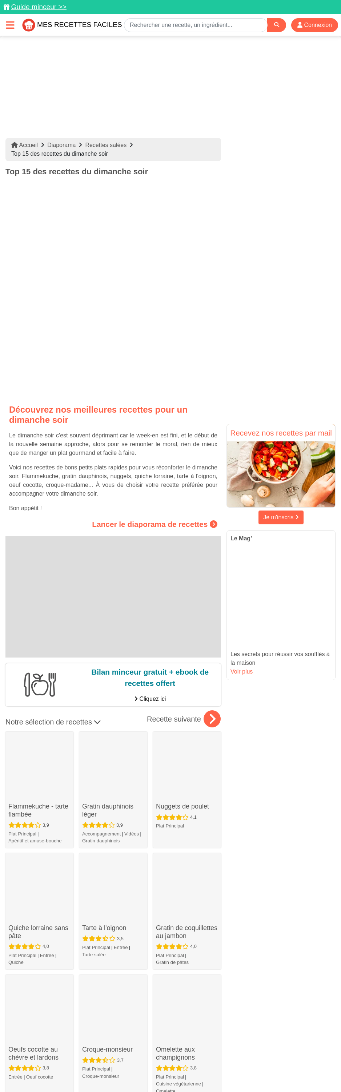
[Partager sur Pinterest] (143, 1050)
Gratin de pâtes (172, 768)
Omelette (166, 847)
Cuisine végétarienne (178, 839)
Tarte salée (94, 752)
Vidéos (131, 682)
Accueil (24, 145)
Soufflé (89, 989)
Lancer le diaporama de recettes (154, 432)
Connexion (314, 25)
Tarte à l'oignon (104, 726)
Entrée (47, 762)
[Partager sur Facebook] (171, 1050)
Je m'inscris (281, 517)
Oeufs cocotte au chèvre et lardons (33, 809)
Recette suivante (184, 626)
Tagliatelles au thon (36, 875)
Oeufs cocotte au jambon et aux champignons (180, 900)
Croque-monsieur (107, 797)
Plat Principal (22, 691)
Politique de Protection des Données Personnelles (66, 1071)
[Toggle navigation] (10, 25)
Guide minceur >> (39, 7)
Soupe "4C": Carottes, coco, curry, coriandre (187, 970)
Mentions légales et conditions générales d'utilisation (225, 1063)
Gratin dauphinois (101, 689)
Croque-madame (32, 962)
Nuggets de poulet (182, 655)
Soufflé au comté (106, 962)
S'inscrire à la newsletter (303, 1071)
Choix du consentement (239, 1071)
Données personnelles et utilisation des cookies (101, 1063)
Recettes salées (106, 145)
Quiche (16, 768)
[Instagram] (198, 1050)
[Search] (276, 25)
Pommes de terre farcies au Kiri (107, 887)
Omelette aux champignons (175, 809)
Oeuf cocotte (39, 832)
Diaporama (61, 145)
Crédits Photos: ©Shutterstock (167, 1071)
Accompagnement (101, 682)
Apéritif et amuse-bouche (35, 697)
